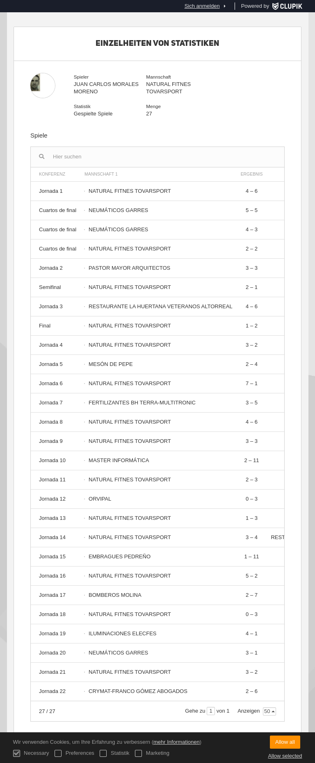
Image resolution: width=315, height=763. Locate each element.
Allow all (285, 742)
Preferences (74, 753)
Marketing (152, 753)
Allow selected (285, 756)
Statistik (114, 753)
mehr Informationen (176, 742)
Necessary (31, 753)
